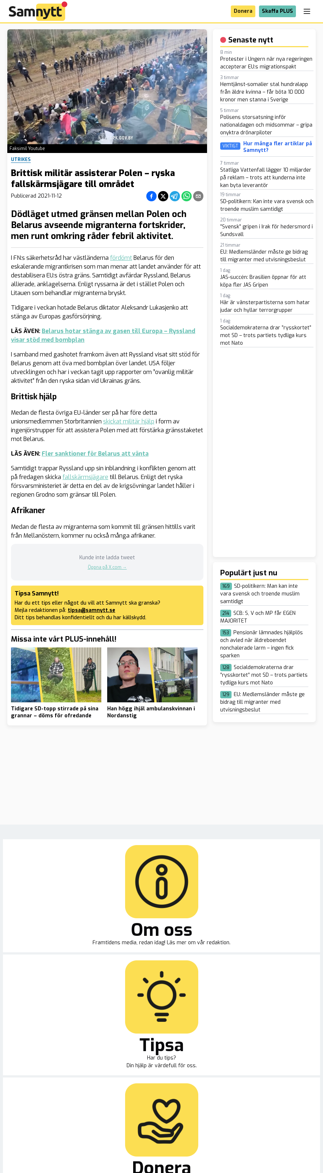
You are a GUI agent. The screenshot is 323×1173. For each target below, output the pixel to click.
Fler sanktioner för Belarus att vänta (95, 453)
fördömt (121, 258)
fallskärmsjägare (85, 477)
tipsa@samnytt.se (91, 610)
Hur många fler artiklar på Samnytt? (277, 147)
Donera (243, 11)
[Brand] (38, 11)
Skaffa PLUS (277, 11)
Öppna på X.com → (107, 567)
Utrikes (21, 159)
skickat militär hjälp (128, 421)
